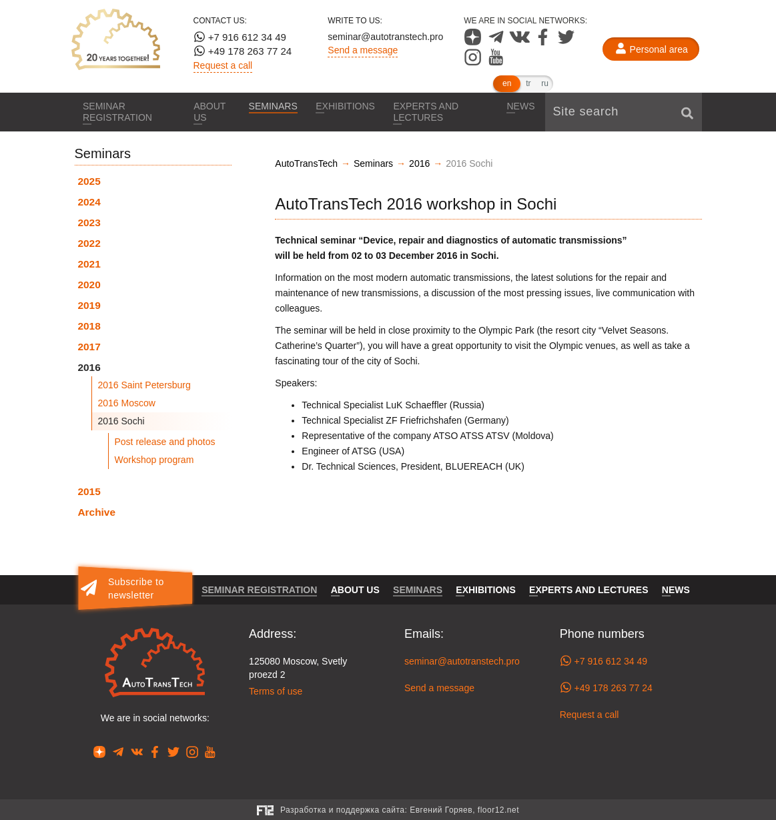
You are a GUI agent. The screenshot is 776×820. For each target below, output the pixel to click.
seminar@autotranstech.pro (385, 36)
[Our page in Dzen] (474, 42)
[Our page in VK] (520, 42)
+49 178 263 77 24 (242, 51)
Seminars (272, 106)
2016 (89, 367)
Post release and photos (165, 441)
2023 (89, 222)
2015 (89, 491)
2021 (89, 264)
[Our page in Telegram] (497, 42)
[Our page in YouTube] (496, 62)
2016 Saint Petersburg (144, 385)
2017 (89, 346)
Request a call (223, 65)
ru (544, 83)
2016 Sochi (121, 421)
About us (209, 112)
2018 (89, 326)
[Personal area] (651, 49)
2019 (89, 305)
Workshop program (154, 459)
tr (528, 83)
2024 (89, 202)
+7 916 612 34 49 (239, 37)
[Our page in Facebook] (544, 42)
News (521, 106)
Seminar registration (119, 112)
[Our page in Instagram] (474, 62)
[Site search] (623, 112)
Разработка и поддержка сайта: (399, 810)
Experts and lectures (428, 112)
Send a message (363, 50)
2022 (89, 243)
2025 (89, 181)
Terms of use (275, 691)
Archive (96, 512)
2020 (89, 284)
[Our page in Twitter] (566, 42)
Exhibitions (346, 106)
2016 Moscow (126, 403)
